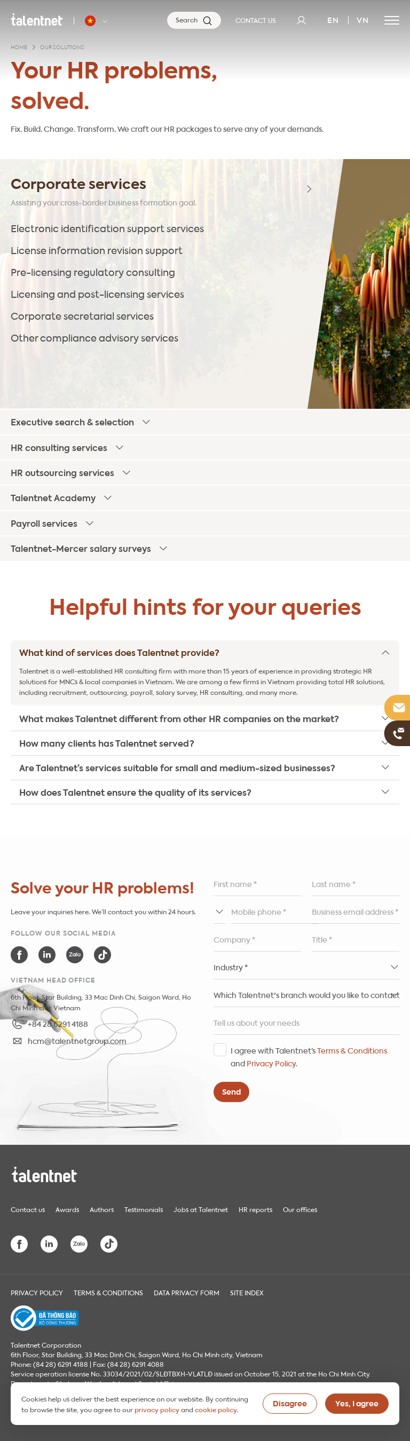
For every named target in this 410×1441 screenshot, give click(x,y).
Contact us (28, 1209)
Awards (67, 1209)
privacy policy (157, 1409)
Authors (102, 1209)
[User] (301, 20)
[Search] (194, 20)
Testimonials (143, 1209)
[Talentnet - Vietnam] (97, 21)
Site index (247, 1292)
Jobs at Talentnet (201, 1209)
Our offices (300, 1209)
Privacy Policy (271, 1062)
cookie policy (215, 1409)
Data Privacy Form (186, 1292)
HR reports (255, 1209)
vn (363, 19)
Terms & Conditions (352, 1049)
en (333, 19)
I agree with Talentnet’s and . (309, 1056)
